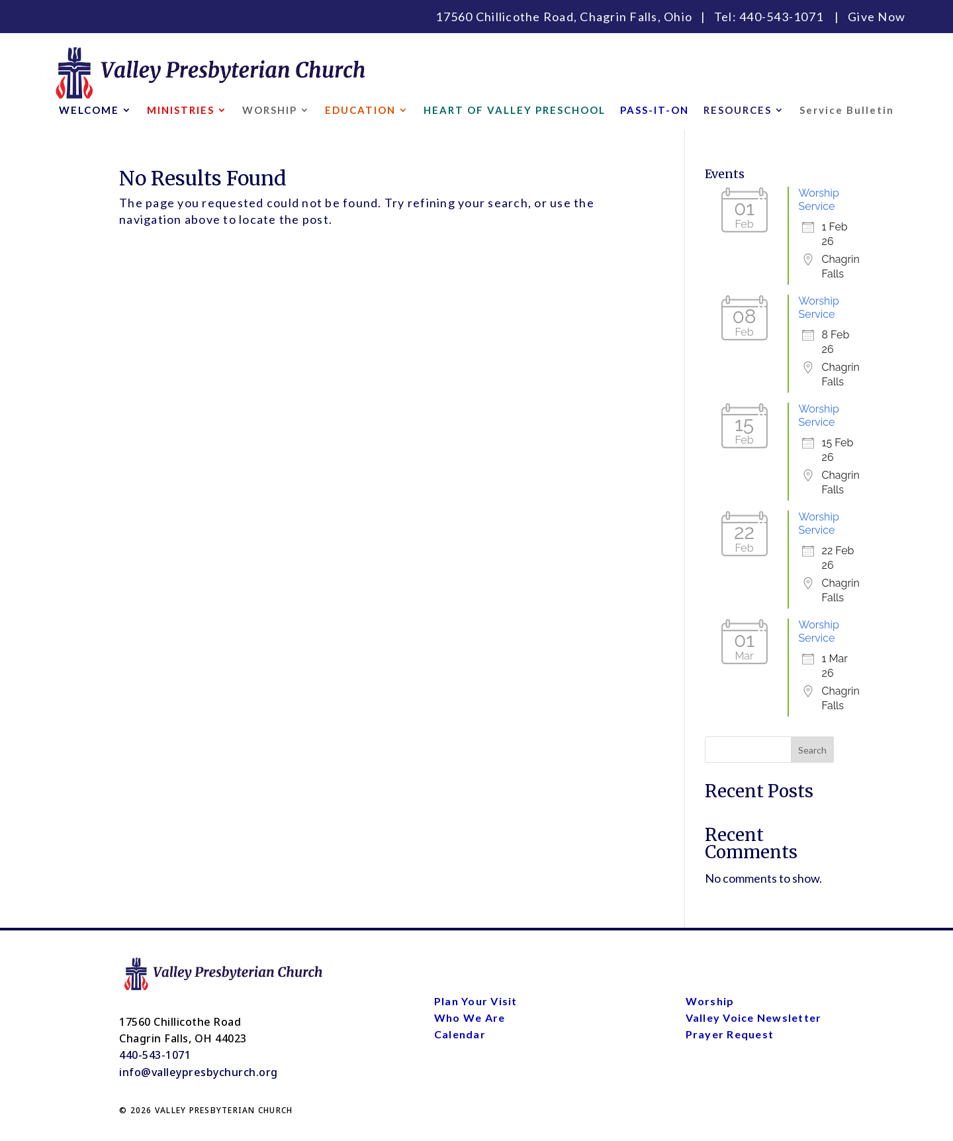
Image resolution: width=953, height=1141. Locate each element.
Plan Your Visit (476, 1001)
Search (812, 750)
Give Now (876, 16)
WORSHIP (269, 110)
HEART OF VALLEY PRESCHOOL (515, 110)
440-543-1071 (781, 16)
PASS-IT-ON (654, 110)
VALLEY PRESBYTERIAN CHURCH (224, 1110)
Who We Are (470, 1017)
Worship (710, 1001)
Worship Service (819, 200)
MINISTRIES (180, 110)
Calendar (460, 1034)
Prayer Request (730, 1034)
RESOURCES (737, 110)
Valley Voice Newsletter (754, 1017)
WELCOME (89, 110)
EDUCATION (360, 110)
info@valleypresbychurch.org (198, 1072)
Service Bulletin (846, 110)
